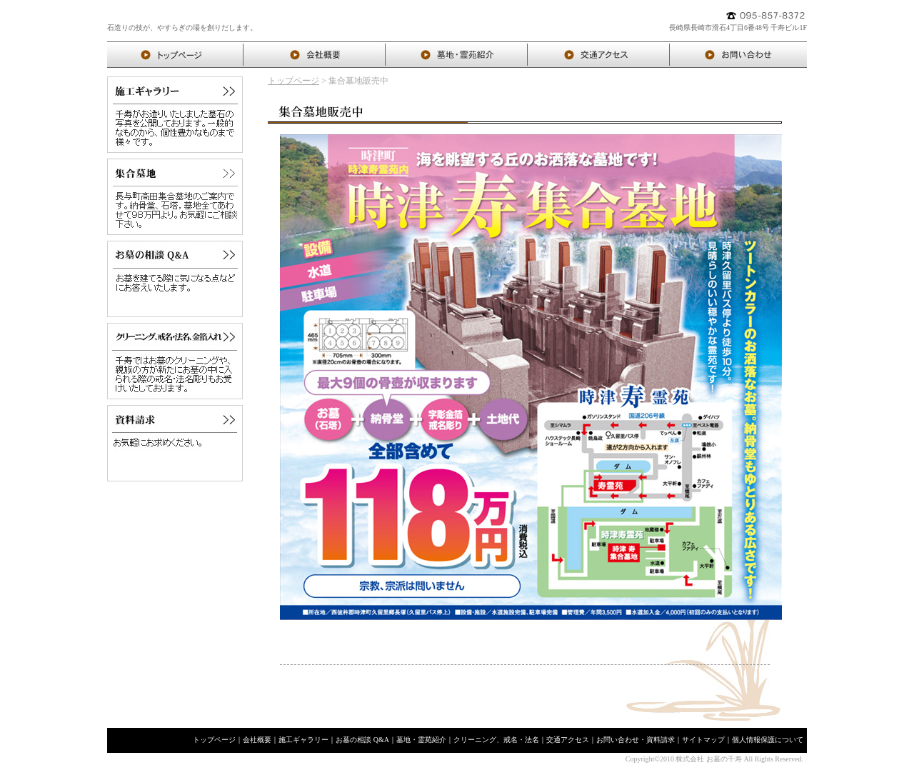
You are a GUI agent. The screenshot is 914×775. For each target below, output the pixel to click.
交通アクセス (567, 740)
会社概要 (257, 740)
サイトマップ (703, 740)
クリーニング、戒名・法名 (496, 740)
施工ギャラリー (303, 740)
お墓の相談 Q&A (362, 740)
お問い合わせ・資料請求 (635, 740)
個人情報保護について (767, 740)
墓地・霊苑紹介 (421, 740)
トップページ (293, 81)
